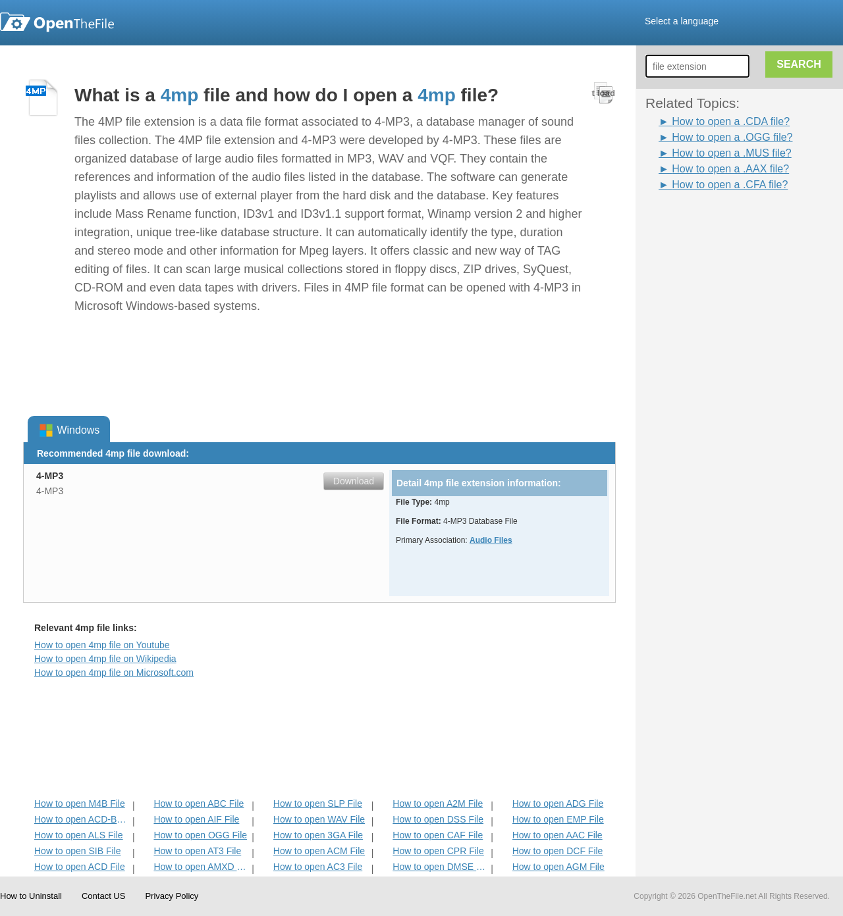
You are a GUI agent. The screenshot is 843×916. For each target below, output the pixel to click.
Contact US (103, 896)
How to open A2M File (438, 803)
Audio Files (491, 540)
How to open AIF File (196, 819)
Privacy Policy (171, 896)
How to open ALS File (78, 835)
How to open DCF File (557, 851)
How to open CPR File (438, 851)
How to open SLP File (317, 803)
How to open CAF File (438, 835)
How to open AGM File (558, 866)
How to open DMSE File (440, 866)
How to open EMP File (558, 819)
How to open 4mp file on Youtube (102, 645)
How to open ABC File (198, 803)
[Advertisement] (698, 390)
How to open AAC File (557, 835)
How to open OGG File (200, 835)
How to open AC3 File (317, 866)
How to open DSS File (438, 819)
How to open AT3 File (197, 851)
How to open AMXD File (201, 866)
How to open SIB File (77, 851)
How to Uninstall (31, 896)
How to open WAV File (319, 819)
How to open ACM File (319, 851)
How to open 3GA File (318, 835)
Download (353, 481)
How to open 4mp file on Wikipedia (105, 658)
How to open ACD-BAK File (82, 819)
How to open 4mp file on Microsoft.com (114, 672)
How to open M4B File (79, 803)
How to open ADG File (558, 803)
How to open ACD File (79, 866)
